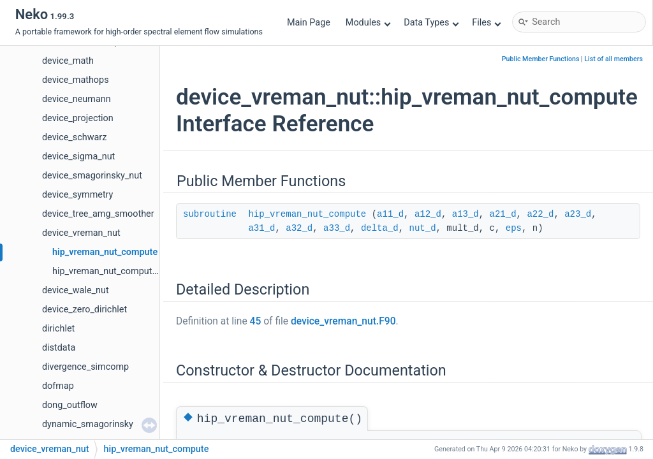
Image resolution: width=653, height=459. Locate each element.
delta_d (380, 228)
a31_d (261, 228)
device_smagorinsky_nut (92, 175)
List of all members (613, 59)
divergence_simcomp (85, 366)
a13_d (465, 214)
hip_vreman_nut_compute (105, 252)
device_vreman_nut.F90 (343, 321)
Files (486, 22)
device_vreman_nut (81, 233)
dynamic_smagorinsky (87, 424)
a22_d (540, 214)
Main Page (308, 22)
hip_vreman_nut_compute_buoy (116, 271)
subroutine (210, 214)
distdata (58, 347)
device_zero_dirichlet (84, 309)
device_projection (78, 118)
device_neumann (76, 99)
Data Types (431, 22)
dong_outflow (70, 405)
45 (255, 321)
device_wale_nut (75, 290)
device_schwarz (74, 137)
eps (514, 228)
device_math (68, 60)
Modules (368, 22)
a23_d (577, 214)
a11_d (390, 214)
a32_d (299, 228)
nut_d (422, 228)
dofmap (58, 386)
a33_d (336, 228)
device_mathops (75, 80)
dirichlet (58, 328)
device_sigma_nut (78, 156)
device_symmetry (77, 194)
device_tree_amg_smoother (98, 213)
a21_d (503, 214)
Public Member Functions (541, 59)
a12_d (428, 214)
